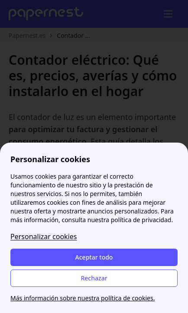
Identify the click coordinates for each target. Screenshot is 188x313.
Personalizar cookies (43, 236)
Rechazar (94, 278)
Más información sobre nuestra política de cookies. (82, 298)
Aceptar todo (94, 257)
